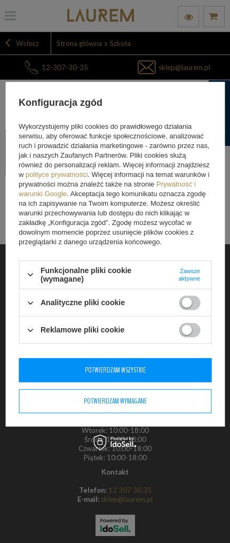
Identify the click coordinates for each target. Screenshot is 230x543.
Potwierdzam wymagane (115, 401)
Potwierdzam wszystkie (115, 370)
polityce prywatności (57, 174)
